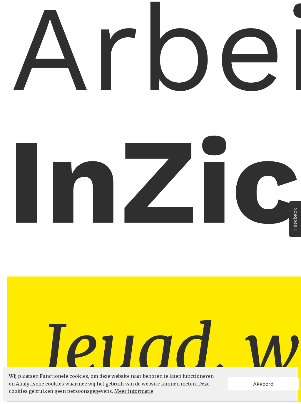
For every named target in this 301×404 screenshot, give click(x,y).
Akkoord (263, 384)
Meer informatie (133, 391)
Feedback (295, 219)
